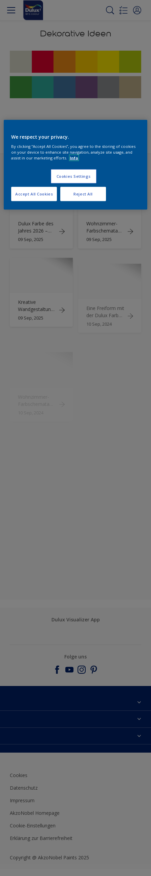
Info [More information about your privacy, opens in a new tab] (74, 157)
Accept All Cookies (34, 193)
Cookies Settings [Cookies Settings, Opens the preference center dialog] (74, 176)
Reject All (83, 193)
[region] (75, 165)
